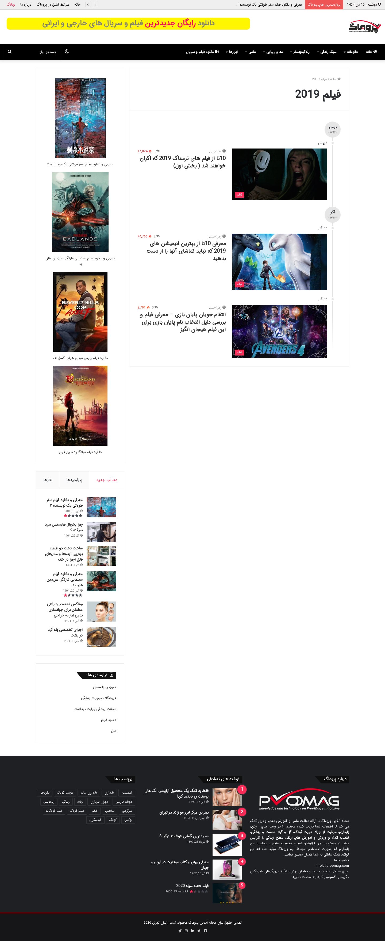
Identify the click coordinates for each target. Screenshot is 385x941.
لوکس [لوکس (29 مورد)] (128, 819)
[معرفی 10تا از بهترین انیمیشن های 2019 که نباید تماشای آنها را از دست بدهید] (279, 262)
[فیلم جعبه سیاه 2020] (227, 893)
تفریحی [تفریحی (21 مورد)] (44, 792)
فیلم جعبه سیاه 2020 (192, 886)
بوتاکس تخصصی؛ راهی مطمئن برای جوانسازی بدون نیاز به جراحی (65, 609)
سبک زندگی (328, 52)
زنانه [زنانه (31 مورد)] (80, 801)
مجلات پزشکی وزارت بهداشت (95, 709)
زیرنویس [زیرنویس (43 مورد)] (49, 801)
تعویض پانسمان (104, 687)
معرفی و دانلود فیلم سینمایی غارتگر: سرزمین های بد (80, 261)
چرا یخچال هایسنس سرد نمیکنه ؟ (64, 527)
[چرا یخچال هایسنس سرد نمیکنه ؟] (101, 532)
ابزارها (233, 52)
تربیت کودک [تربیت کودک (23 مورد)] (65, 792)
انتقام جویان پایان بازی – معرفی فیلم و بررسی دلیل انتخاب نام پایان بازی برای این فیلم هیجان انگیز (183, 322)
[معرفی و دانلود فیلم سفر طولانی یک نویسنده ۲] (80, 157)
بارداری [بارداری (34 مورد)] (109, 792)
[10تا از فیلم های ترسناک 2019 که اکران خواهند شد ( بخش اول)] (279, 174)
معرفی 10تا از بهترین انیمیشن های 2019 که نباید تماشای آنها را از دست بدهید (186, 251)
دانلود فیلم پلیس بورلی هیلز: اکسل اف (80, 358)
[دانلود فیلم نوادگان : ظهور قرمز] (80, 445)
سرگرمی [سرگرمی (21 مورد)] (127, 810)
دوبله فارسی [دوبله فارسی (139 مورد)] (124, 801)
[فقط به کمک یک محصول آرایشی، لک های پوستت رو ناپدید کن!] (227, 797)
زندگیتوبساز (301, 52)
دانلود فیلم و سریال (202, 52)
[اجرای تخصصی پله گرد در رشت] (101, 637)
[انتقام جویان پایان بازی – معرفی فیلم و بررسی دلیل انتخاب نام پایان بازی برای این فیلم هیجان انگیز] (279, 331)
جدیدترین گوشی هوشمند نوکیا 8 (184, 836)
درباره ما (25, 4)
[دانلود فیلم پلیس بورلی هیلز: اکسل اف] (80, 351)
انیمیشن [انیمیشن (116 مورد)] (126, 792)
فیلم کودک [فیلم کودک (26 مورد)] (77, 810)
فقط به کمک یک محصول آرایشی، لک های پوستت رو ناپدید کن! (176, 793)
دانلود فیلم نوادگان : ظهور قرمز (80, 452)
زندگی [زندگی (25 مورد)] (66, 801)
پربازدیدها (74, 480)
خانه (77, 4)
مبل (113, 731)
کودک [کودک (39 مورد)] (113, 819)
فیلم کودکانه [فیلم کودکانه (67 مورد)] (54, 810)
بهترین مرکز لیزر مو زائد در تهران (184, 812)
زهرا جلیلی (214, 151)
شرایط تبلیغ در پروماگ (53, 4)
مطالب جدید (106, 480)
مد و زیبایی (274, 52)
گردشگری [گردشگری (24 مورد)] (95, 819)
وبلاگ (11, 4)
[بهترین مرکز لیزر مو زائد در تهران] (227, 820)
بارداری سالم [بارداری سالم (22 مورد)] (88, 792)
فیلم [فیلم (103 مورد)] (95, 810)
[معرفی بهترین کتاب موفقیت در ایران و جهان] (227, 870)
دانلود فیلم (108, 720)
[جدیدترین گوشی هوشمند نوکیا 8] (227, 845)
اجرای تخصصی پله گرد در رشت (65, 632)
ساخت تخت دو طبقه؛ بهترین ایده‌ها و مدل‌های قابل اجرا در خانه (64, 554)
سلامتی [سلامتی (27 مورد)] (109, 810)
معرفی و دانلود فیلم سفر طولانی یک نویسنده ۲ (269, 4)
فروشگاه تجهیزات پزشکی (98, 698)
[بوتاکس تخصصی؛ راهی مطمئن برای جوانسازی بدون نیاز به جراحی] (101, 612)
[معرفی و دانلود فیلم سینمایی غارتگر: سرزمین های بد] (80, 251)
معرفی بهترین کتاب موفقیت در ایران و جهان (180, 865)
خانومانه (352, 52)
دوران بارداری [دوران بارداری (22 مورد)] (99, 801)
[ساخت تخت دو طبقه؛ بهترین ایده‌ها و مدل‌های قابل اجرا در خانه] (101, 556)
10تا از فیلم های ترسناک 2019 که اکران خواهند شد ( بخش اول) (183, 162)
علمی (252, 52)
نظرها (47, 480)
